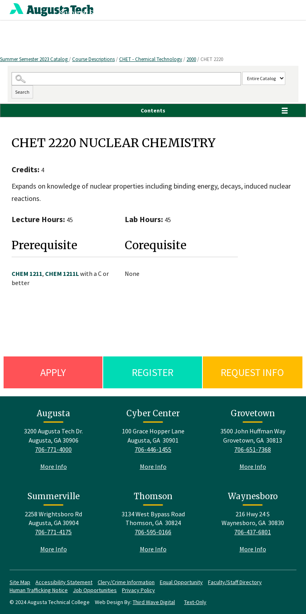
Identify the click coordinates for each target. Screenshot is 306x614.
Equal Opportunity (181, 582)
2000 (191, 59)
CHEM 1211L (62, 273)
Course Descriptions (93, 59)
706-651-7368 (252, 449)
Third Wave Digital (154, 602)
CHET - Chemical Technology (150, 59)
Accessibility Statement (63, 582)
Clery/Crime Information (126, 582)
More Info (53, 466)
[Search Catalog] (126, 78)
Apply (53, 372)
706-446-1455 (153, 449)
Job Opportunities (95, 590)
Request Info (252, 372)
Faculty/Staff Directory (235, 582)
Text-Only (195, 602)
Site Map (20, 582)
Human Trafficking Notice (39, 590)
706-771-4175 (53, 532)
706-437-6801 (252, 532)
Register (152, 372)
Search (22, 92)
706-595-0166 (153, 532)
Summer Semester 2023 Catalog (34, 59)
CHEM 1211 (27, 273)
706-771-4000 (53, 449)
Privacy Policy (138, 590)
